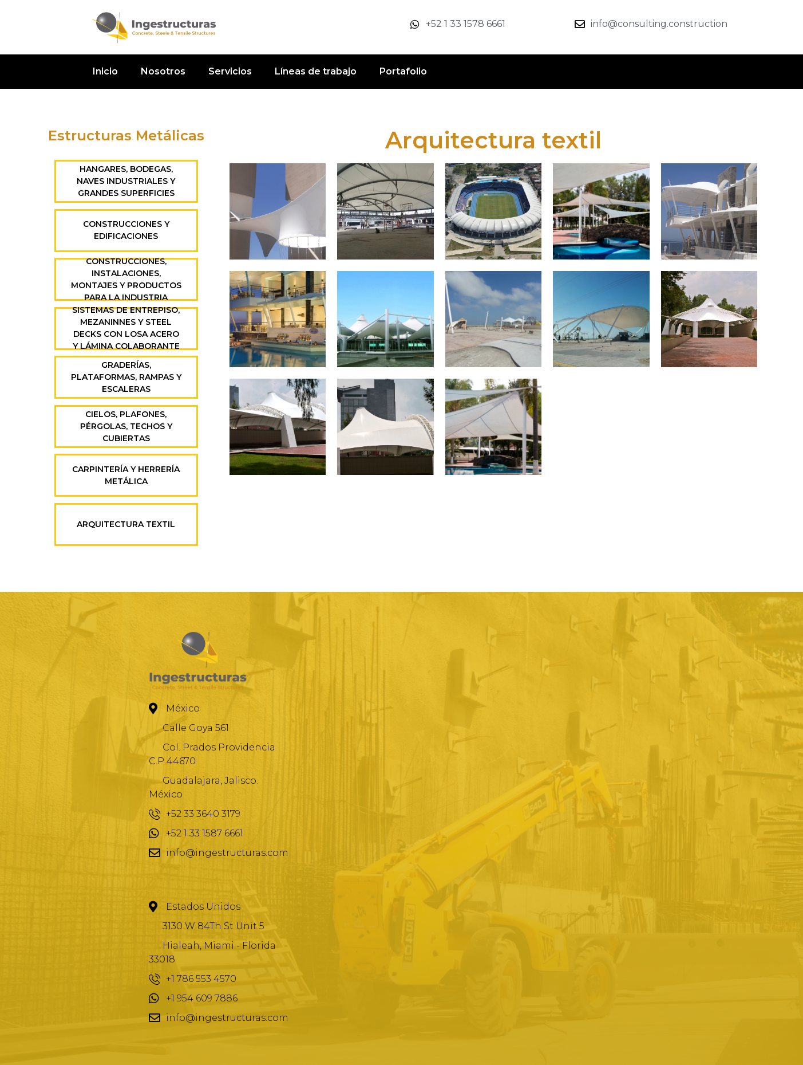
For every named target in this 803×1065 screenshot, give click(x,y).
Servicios (230, 71)
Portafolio (403, 71)
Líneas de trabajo (316, 71)
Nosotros (163, 71)
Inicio (105, 71)
